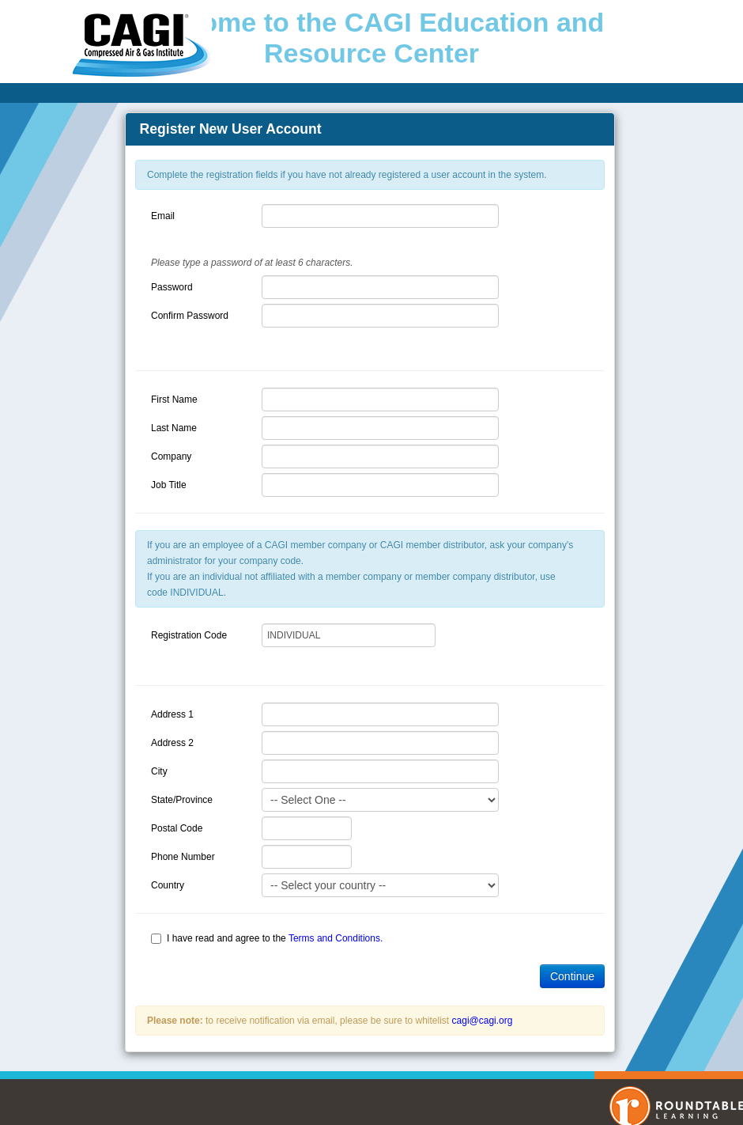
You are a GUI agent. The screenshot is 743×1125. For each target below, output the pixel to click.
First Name (174, 399)
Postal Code (176, 828)
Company (171, 456)
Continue (572, 976)
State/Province (182, 799)
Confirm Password (189, 315)
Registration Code (189, 635)
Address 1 (172, 714)
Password (172, 287)
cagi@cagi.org (482, 1020)
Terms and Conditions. (336, 938)
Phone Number (183, 856)
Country (167, 885)
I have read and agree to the (275, 938)
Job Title (169, 485)
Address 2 (172, 742)
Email (163, 216)
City (159, 771)
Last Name (174, 428)
